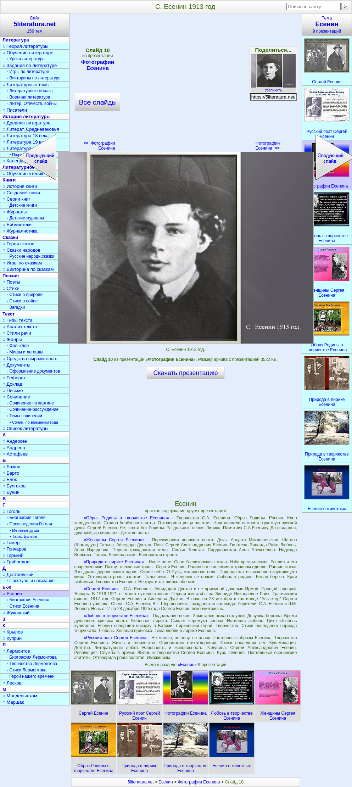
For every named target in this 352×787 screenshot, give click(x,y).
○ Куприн (12, 638)
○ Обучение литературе (28, 52)
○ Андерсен (14, 441)
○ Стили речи (16, 333)
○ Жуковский (15, 612)
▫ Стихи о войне (22, 300)
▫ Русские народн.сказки (30, 256)
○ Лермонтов (16, 651)
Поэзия (10, 275)
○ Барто (10, 473)
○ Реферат (14, 377)
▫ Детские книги (22, 205)
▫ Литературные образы (30, 90)
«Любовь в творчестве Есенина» (116, 615)
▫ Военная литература (28, 97)
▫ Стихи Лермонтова (26, 670)
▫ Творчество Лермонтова (32, 663)
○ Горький (12, 555)
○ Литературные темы (26, 84)
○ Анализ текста (19, 326)
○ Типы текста (17, 320)
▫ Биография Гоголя (26, 517)
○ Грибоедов (15, 561)
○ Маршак (13, 702)
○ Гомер (10, 542)
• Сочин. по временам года (34, 422)
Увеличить (273, 88)
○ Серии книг (16, 199)
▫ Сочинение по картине (30, 403)
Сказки (10, 237)
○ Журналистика (20, 231)
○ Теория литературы (25, 46)
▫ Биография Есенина (28, 599)
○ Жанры (12, 339)
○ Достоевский (18, 574)
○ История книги (19, 186)
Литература (15, 40)
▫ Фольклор (18, 345)
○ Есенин (12, 593)
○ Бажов (11, 466)
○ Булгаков (14, 486)
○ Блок (9, 479)
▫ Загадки (16, 307)
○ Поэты (11, 282)
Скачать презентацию (185, 372)
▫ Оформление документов (33, 371)
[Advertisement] (185, 439)
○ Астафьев (15, 454)
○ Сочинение (16, 397)
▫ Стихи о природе (25, 294)
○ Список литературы (25, 428)
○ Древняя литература (26, 122)
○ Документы (16, 365)
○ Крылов (12, 632)
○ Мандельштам (19, 695)
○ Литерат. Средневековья (30, 129)
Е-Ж (6, 587)
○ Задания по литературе (29, 65)
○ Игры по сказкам (22, 263)
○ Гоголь (11, 511)
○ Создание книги (21, 192)
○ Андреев (13, 447)
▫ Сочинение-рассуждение (32, 409)
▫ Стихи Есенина (23, 606)
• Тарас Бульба (23, 536)
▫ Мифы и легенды (25, 352)
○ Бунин (10, 492)
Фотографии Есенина (268, 146)
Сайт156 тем (34, 25)
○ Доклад (12, 384)
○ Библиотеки (17, 224)
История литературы (26, 116)
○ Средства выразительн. (29, 358)
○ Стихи (10, 288)
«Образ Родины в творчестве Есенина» (126, 517)
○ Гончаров (14, 549)
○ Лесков (12, 683)
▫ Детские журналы (25, 218)
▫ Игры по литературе (28, 71)
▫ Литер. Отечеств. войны (32, 103)
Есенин (165, 782)
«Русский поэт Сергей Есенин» (115, 637)
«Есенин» (188, 664)
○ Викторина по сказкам (28, 269)
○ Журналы (14, 211)
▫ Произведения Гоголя (29, 523)
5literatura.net (140, 782)
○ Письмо (12, 390)
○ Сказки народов (21, 250)
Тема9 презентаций (327, 25)
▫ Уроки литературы (26, 58)
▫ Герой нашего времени (31, 676)
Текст (8, 314)
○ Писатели (14, 110)
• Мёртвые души (24, 530)
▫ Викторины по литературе (34, 78)
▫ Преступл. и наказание (31, 580)
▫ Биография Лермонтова (32, 657)
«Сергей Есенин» (101, 588)
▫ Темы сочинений (24, 415)
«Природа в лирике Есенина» (114, 561)
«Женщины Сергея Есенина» (114, 539)
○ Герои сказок (18, 243)
